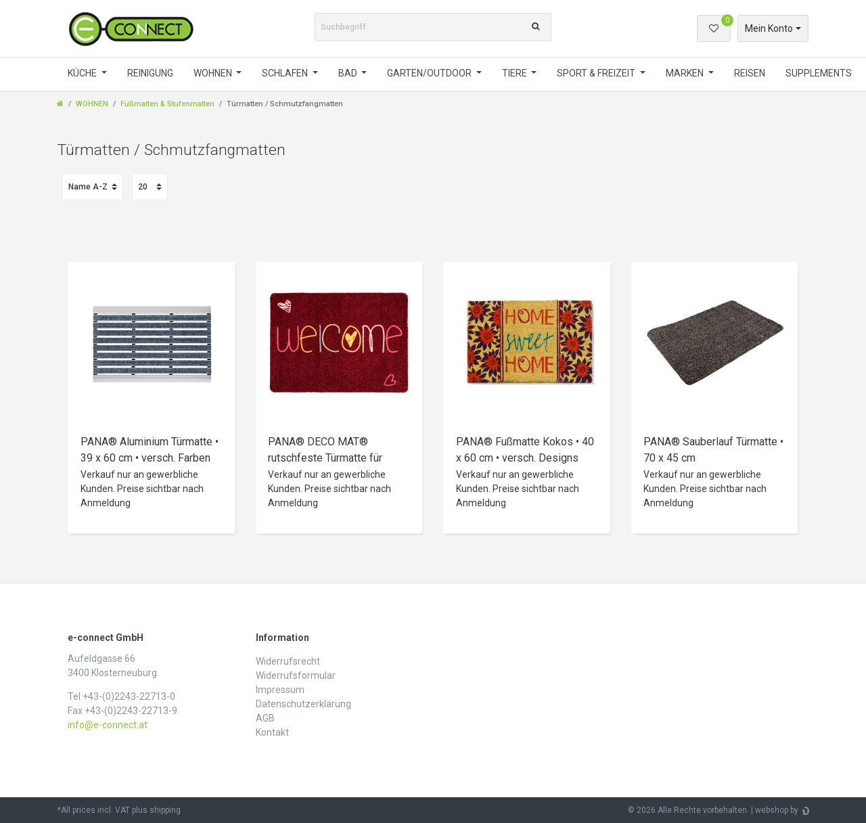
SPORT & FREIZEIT (597, 73)
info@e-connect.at (107, 724)
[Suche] (535, 27)
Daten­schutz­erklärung (303, 703)
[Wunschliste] (714, 28)
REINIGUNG (150, 73)
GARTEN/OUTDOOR (430, 73)
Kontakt (272, 732)
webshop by (776, 810)
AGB (265, 718)
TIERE (515, 73)
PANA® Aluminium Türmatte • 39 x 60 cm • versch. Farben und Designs (150, 451)
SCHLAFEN (286, 73)
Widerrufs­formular (296, 675)
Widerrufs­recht (288, 661)
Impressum (280, 689)
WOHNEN (213, 73)
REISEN (749, 73)
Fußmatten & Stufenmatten (167, 103)
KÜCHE (83, 73)
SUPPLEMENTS (818, 73)
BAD (348, 73)
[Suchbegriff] (418, 27)
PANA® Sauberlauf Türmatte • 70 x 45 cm (713, 449)
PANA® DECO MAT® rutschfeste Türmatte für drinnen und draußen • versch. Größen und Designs (336, 451)
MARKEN (686, 73)
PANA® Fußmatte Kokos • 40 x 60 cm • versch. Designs (525, 449)
